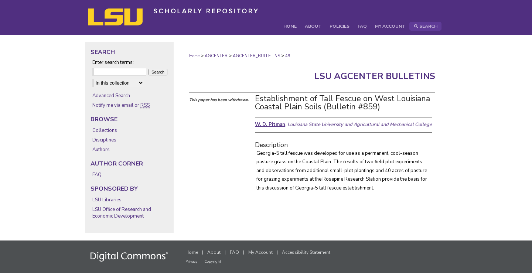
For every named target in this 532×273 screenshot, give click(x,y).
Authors (101, 149)
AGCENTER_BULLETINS (256, 56)
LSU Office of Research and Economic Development (121, 212)
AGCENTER (216, 56)
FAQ (97, 174)
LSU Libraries (107, 200)
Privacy (191, 261)
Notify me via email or (121, 105)
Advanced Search (111, 95)
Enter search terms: (113, 62)
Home (194, 56)
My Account (260, 252)
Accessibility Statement (306, 252)
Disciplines (104, 140)
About (214, 252)
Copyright (212, 261)
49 (287, 56)
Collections (104, 130)
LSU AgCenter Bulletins (374, 76)
